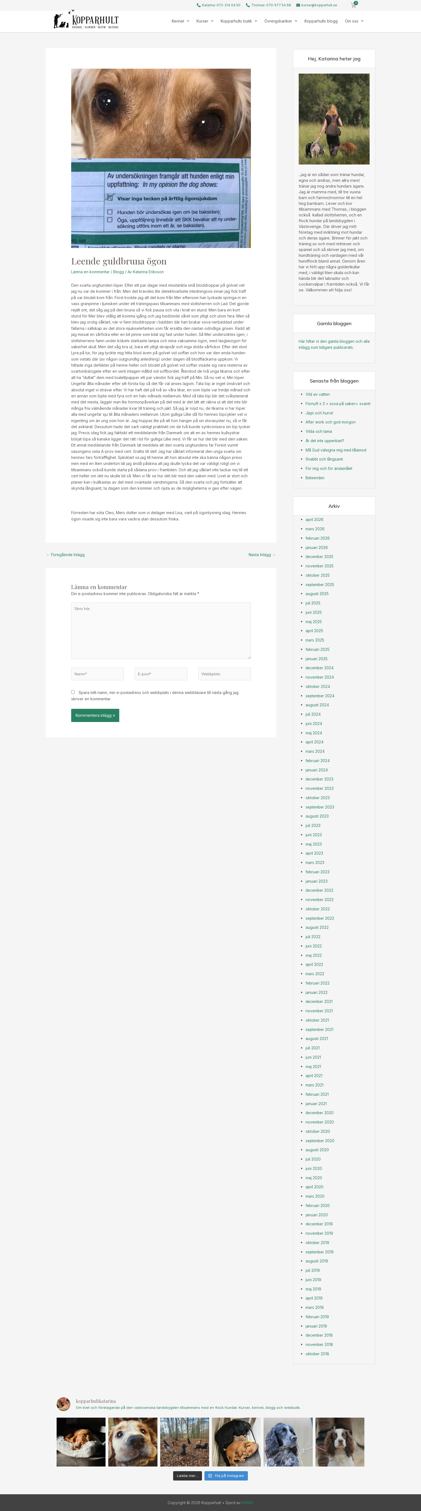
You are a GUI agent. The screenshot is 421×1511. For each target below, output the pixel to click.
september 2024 (321, 695)
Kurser (205, 21)
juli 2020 (313, 1158)
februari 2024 (318, 760)
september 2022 (321, 918)
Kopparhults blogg (321, 21)
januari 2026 (317, 547)
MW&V (248, 1502)
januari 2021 (316, 1103)
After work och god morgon (332, 422)
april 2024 (315, 742)
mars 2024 (315, 751)
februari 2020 (318, 1205)
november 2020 (320, 1121)
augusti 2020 (317, 1149)
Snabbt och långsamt (325, 459)
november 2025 (320, 565)
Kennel (180, 21)
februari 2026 (318, 537)
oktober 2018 (318, 1353)
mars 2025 (315, 639)
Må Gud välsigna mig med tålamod (338, 449)
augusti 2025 (317, 593)
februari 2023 (318, 871)
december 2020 (321, 1112)
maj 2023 (314, 843)
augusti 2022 (317, 927)
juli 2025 (313, 602)
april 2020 (315, 1186)
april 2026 (315, 519)
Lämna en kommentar (90, 271)
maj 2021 (314, 1066)
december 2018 (320, 1335)
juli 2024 (313, 714)
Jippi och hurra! (320, 412)
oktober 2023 (318, 797)
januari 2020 (317, 1214)
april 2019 (314, 1298)
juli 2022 (313, 936)
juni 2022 (314, 945)
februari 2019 (318, 1316)
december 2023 (321, 779)
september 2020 (321, 1140)
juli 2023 (313, 825)
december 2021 (320, 1001)
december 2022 (321, 890)
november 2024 (320, 676)
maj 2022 (314, 955)
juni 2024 (314, 723)
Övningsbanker (280, 21)
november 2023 (320, 788)
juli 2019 (313, 1270)
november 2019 (320, 1233)
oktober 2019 (318, 1242)
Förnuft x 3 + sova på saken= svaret (340, 403)
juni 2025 (314, 612)
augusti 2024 (317, 704)
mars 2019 (315, 1307)
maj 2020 (314, 1177)
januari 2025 (317, 658)
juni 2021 (313, 1057)
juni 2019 (313, 1279)
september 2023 (321, 806)
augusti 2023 (317, 816)
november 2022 (320, 899)
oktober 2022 (318, 908)
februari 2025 (318, 649)
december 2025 (321, 556)
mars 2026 (315, 528)
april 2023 (315, 853)
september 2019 (321, 1251)
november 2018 (320, 1344)
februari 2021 (317, 1094)
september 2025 (321, 584)
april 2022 (314, 964)
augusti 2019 (317, 1261)
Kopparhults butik (239, 21)
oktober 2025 (318, 575)
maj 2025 (314, 621)
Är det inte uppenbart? (327, 440)
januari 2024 (317, 769)
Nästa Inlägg (261, 555)
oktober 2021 (318, 1019)
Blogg (118, 271)
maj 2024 (314, 732)
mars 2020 (315, 1195)
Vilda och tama (319, 431)
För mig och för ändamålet (330, 468)
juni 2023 (314, 834)
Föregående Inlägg (66, 555)
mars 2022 (315, 973)
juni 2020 (314, 1168)
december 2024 (321, 667)
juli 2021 (313, 1047)
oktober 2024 (318, 686)
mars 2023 (315, 862)
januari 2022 (317, 992)
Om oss (354, 21)
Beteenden (316, 477)
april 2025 (315, 630)
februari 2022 (318, 982)
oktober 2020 (318, 1131)
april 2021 (314, 1075)
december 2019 (320, 1223)
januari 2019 (316, 1325)
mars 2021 (315, 1084)
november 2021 (320, 1010)
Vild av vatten (318, 394)
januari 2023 (317, 880)
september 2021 (321, 1029)
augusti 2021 (317, 1038)
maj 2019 (314, 1288)
